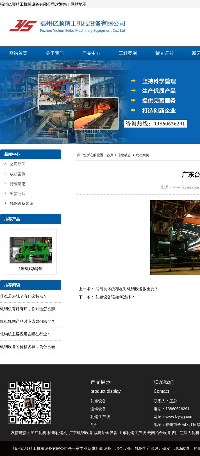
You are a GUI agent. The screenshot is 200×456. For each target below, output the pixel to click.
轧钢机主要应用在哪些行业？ (25, 334)
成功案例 (18, 174)
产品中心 (91, 53)
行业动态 (18, 184)
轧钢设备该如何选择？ (114, 297)
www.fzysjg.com (185, 187)
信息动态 (124, 155)
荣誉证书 (164, 53)
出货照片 (18, 193)
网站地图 (79, 4)
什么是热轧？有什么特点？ (23, 296)
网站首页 (18, 53)
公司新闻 (18, 164)
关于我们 (55, 53)
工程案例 (128, 53)
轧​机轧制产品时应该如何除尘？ (27, 321)
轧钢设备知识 (21, 203)
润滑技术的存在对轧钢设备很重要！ (126, 289)
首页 (110, 155)
